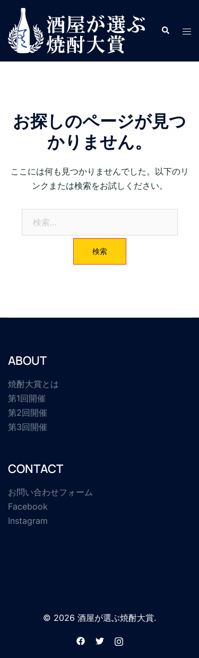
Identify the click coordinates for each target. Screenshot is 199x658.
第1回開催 (27, 398)
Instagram (28, 520)
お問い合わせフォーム (50, 492)
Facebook (28, 506)
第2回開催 (27, 412)
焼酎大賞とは (33, 384)
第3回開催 (27, 427)
